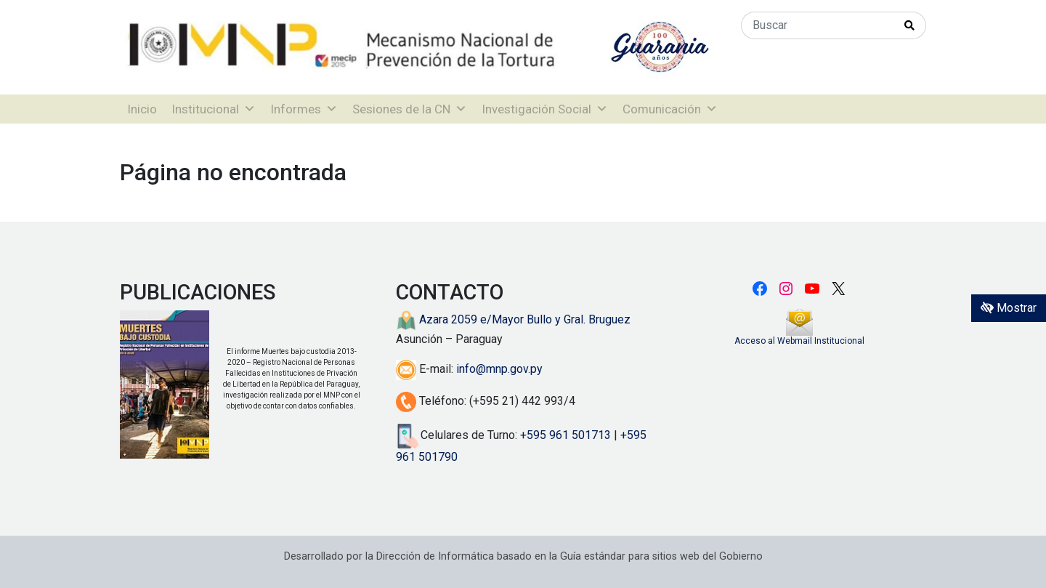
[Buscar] (817, 25)
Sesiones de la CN (409, 109)
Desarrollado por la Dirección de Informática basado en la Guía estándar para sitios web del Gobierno (523, 556)
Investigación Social (545, 109)
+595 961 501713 (565, 435)
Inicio (142, 109)
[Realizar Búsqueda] (909, 25)
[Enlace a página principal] (419, 46)
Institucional (213, 109)
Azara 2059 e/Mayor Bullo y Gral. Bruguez (513, 319)
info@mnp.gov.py (499, 369)
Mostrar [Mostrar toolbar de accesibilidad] (1009, 308)
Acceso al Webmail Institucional (799, 341)
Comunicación (670, 109)
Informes (304, 109)
